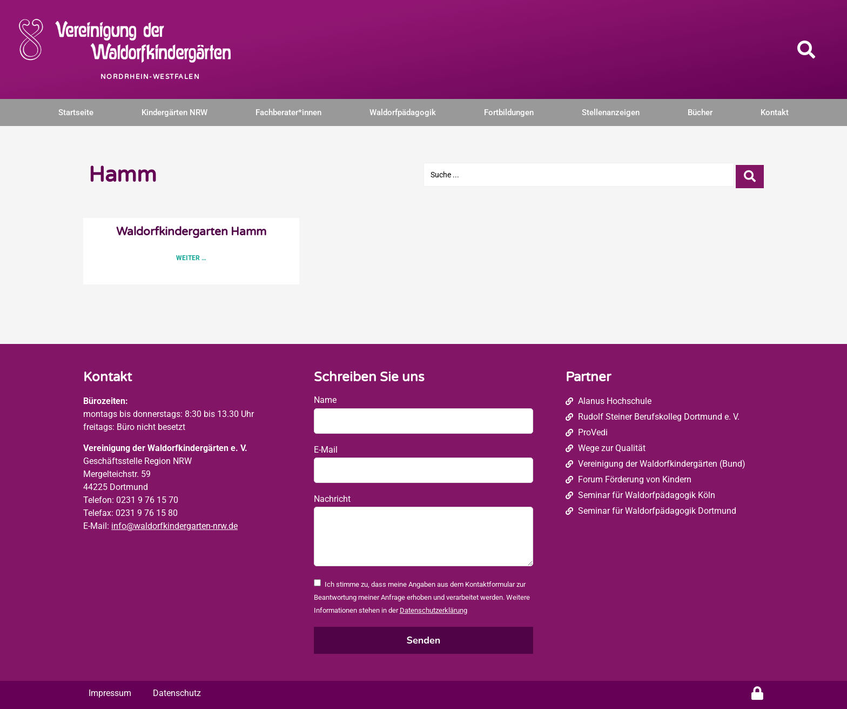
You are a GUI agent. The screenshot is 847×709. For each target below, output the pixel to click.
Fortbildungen (509, 112)
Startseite (75, 112)
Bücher (700, 112)
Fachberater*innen (288, 112)
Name (325, 400)
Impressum (110, 693)
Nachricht (332, 499)
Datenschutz (177, 693)
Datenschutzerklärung (433, 610)
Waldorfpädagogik (402, 112)
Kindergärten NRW (174, 112)
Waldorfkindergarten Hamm (191, 231)
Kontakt (775, 112)
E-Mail (326, 450)
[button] (806, 49)
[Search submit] (750, 174)
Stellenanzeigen (611, 112)
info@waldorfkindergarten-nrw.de (174, 526)
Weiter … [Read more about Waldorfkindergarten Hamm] (191, 258)
